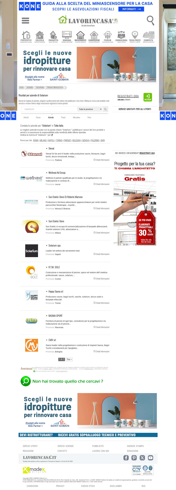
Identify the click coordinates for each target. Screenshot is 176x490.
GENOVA (85, 140)
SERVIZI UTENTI (30, 446)
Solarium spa (54, 246)
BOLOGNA (76, 140)
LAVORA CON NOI (100, 451)
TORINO (59, 140)
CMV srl (52, 340)
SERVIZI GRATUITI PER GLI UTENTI (135, 109)
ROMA (35, 140)
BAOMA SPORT (55, 316)
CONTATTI (62, 451)
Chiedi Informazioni (101, 160)
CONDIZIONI (32, 486)
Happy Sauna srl (56, 291)
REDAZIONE (28, 451)
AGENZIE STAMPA (135, 446)
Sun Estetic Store (56, 221)
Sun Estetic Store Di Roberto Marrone (66, 197)
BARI (103, 140)
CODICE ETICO (88, 486)
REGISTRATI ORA (128, 96)
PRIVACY (60, 486)
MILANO (43, 140)
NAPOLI (51, 140)
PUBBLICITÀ (98, 446)
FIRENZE (67, 140)
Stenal (51, 148)
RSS (144, 486)
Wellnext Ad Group (57, 173)
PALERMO (95, 140)
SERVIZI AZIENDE (66, 446)
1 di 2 (61, 359)
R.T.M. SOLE (54, 267)
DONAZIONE (132, 451)
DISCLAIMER (116, 486)
